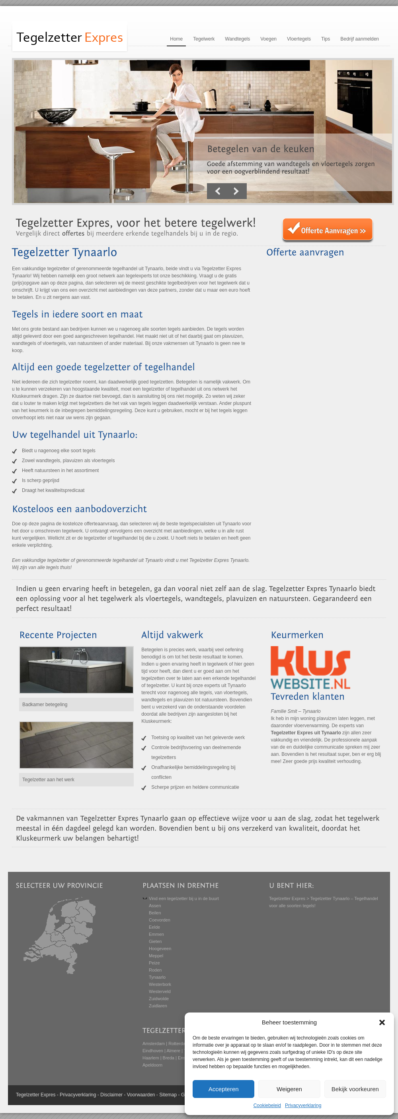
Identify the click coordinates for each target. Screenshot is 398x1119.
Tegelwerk (204, 39)
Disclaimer (111, 1095)
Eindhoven (152, 1050)
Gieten (155, 941)
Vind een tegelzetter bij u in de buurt (184, 898)
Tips (325, 39)
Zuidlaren (158, 1005)
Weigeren (289, 1089)
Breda (168, 1057)
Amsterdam (153, 1043)
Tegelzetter (27, 1095)
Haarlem (150, 1057)
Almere (173, 1050)
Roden (155, 970)
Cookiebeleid (267, 1105)
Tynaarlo (157, 977)
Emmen (156, 934)
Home (176, 39)
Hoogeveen (160, 948)
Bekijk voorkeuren (355, 1089)
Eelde (154, 927)
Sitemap (168, 1095)
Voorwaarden (141, 1095)
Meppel (156, 955)
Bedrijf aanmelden (359, 39)
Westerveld (160, 991)
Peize (154, 962)
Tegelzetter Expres (287, 898)
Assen (155, 905)
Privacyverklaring (303, 1105)
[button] (382, 1022)
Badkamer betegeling (44, 704)
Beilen (155, 912)
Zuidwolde (159, 998)
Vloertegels (299, 39)
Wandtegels (237, 39)
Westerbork (160, 984)
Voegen (268, 39)
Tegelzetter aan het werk (48, 779)
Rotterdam (178, 1043)
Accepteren (224, 1089)
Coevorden (159, 920)
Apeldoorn (152, 1065)
